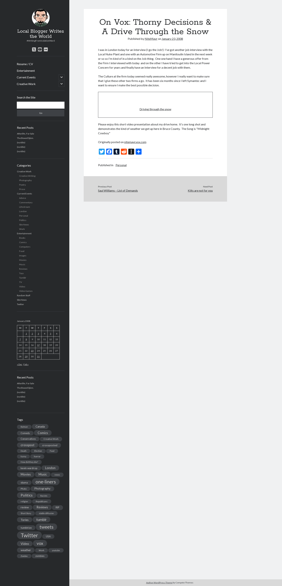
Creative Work (26, 84)
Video (22, 286)
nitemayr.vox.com (135, 142)
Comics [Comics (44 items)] (43, 433)
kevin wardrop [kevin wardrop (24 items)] (29, 468)
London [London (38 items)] (50, 468)
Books (22, 237)
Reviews (23, 268)
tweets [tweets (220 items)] (46, 527)
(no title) (21, 142)
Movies (23, 260)
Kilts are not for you (200, 190)
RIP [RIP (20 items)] (57, 507)
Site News (24, 224)
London (23, 211)
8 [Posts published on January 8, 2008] (26, 339)
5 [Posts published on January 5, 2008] (50, 333)
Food (21, 251)
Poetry (22, 184)
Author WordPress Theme (159, 582)
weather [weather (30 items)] (26, 550)
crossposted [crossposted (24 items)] (49, 445)
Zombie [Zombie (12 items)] (24, 556)
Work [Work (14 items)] (41, 550)
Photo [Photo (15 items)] (24, 488)
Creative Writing (27, 175)
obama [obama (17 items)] (24, 482)
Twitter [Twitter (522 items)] (29, 535)
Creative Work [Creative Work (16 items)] (50, 439)
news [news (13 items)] (57, 474)
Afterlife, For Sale (25, 133)
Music (22, 264)
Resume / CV (25, 64)
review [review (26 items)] (25, 507)
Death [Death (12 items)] (24, 451)
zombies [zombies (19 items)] (39, 555)
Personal (23, 215)
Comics (23, 242)
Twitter (20, 304)
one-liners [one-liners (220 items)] (46, 481)
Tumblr (22, 277)
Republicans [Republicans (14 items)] (42, 501)
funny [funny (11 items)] (23, 456)
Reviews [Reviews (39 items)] (42, 507)
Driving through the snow (155, 109)
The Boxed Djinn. (25, 138)
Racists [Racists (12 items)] (43, 496)
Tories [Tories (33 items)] (25, 519)
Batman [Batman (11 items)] (24, 427)
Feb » (26, 364)
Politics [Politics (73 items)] (27, 495)
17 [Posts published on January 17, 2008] (38, 345)
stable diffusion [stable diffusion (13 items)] (46, 513)
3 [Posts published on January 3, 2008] (38, 333)
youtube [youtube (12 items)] (56, 550)
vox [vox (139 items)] (40, 543)
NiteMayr (151, 38)
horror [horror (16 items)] (37, 456)
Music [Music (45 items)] (43, 474)
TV (20, 282)
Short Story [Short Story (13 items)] (26, 513)
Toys (21, 273)
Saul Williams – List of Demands (118, 190)
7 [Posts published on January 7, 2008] (20, 339)
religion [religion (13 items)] (24, 501)
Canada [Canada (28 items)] (40, 426)
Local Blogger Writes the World (40, 33)
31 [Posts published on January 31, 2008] (38, 356)
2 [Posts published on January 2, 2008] (32, 333)
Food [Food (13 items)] (52, 451)
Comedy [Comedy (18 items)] (25, 433)
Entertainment (26, 70)
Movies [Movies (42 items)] (26, 474)
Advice (22, 198)
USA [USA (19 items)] (48, 536)
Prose (22, 189)
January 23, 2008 (172, 38)
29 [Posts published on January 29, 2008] (26, 356)
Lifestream (24, 206)
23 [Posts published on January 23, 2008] (32, 350)
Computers (24, 246)
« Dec (19, 364)
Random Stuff (23, 295)
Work (22, 229)
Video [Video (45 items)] (25, 544)
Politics (22, 220)
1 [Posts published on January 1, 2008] (26, 333)
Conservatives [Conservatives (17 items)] (28, 438)
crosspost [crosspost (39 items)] (27, 445)
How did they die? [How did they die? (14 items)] (29, 462)
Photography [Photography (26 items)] (42, 488)
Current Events (26, 77)
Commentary (25, 202)
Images (22, 255)
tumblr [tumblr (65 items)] (41, 519)
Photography (25, 180)
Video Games (26, 291)
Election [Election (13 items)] (38, 451)
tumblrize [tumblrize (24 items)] (26, 527)
